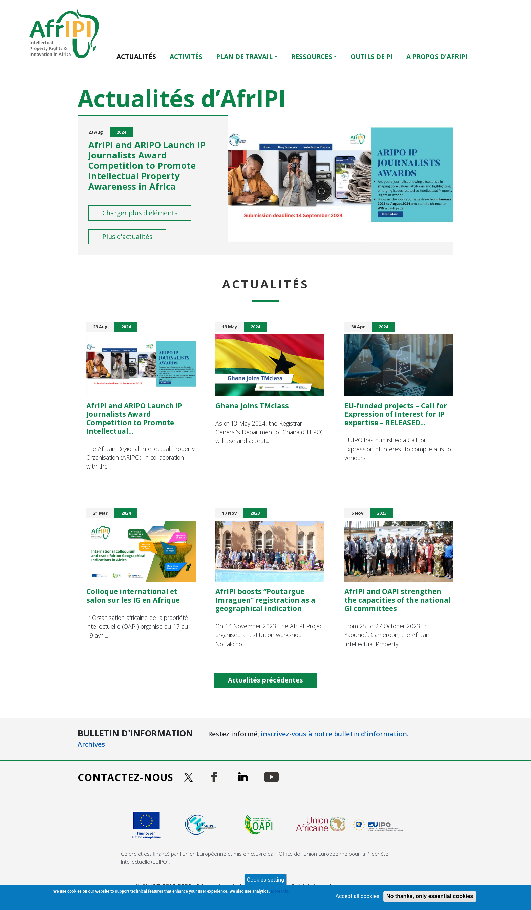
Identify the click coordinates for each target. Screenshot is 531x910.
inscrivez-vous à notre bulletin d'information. (335, 733)
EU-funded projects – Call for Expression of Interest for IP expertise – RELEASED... (395, 414)
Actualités (136, 56)
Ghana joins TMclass (252, 405)
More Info (280, 891)
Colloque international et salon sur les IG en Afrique (133, 595)
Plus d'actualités (127, 236)
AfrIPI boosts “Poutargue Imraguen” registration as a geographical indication (265, 600)
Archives (91, 744)
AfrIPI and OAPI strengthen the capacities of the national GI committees (397, 600)
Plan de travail (244, 56)
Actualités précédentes (265, 680)
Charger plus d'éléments (139, 212)
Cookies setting (265, 879)
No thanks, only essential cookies (429, 896)
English (488, 56)
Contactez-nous (125, 777)
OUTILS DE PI (372, 56)
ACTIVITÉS (186, 56)
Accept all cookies (357, 896)
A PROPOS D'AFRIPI (437, 56)
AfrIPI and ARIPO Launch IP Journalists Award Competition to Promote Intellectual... (134, 418)
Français (498, 56)
